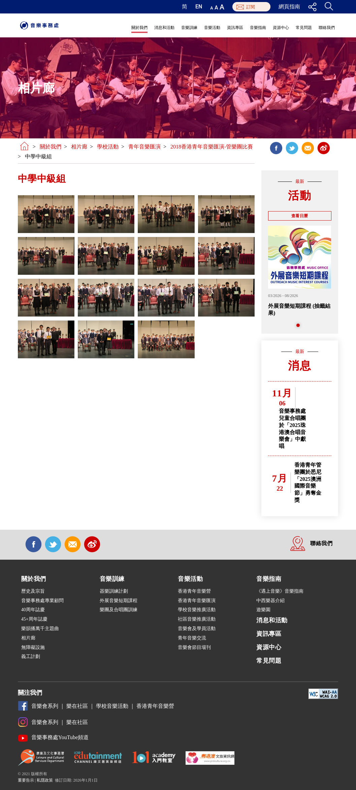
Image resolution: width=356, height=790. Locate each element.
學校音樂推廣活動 (197, 609)
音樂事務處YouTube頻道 (60, 737)
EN (198, 6)
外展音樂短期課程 (118, 600)
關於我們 (139, 28)
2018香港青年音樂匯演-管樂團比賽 (211, 147)
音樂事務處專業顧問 (42, 600)
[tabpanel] (299, 271)
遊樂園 (263, 609)
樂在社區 (77, 706)
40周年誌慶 (33, 609)
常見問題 (304, 28)
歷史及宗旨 (33, 591)
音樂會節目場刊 (194, 647)
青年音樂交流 (192, 637)
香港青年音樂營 (194, 591)
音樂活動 (212, 28)
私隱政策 (45, 780)
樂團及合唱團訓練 (118, 609)
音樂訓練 (189, 28)
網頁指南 (289, 6)
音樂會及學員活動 (197, 628)
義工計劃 (30, 656)
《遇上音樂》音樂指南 (279, 591)
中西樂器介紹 (270, 600)
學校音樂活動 (112, 706)
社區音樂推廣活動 (197, 619)
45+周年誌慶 (34, 619)
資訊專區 (235, 28)
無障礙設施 (33, 647)
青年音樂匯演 (144, 147)
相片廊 (79, 147)
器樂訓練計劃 (114, 591)
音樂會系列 (44, 706)
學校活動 (108, 147)
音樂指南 (258, 28)
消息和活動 (164, 28)
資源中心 (281, 28)
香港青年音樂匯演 (197, 600)
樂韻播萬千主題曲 (40, 628)
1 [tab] (299, 327)
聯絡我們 (327, 28)
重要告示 (26, 780)
